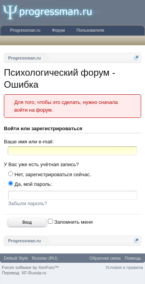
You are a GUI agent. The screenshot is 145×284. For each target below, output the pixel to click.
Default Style (16, 258)
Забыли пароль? (27, 203)
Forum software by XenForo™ (30, 267)
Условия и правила (124, 267)
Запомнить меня (70, 222)
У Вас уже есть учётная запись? (41, 164)
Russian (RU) (44, 258)
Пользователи (90, 30)
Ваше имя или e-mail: (29, 142)
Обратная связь (105, 258)
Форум (58, 30)
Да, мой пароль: (30, 184)
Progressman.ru (25, 30)
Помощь (133, 258)
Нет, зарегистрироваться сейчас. (49, 174)
